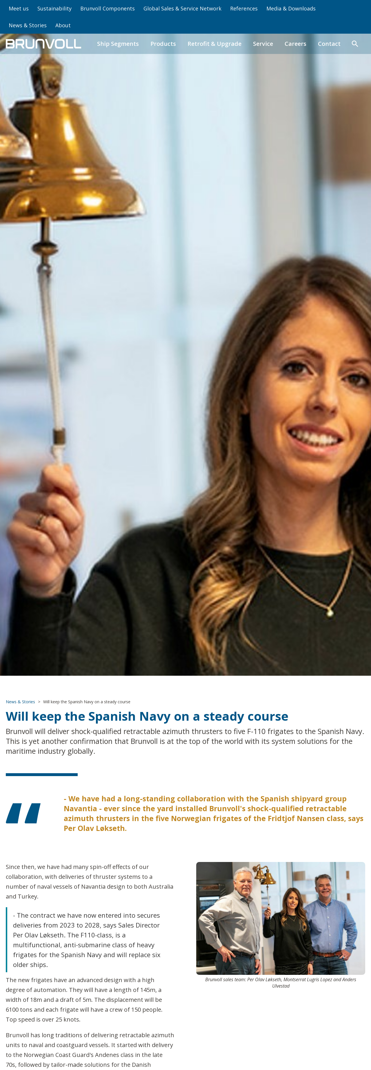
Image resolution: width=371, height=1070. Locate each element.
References (244, 8)
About (63, 25)
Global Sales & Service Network (182, 8)
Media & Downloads (291, 8)
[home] (43, 44)
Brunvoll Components (107, 8)
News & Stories (28, 25)
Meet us (19, 8)
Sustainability (54, 8)
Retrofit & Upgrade (214, 44)
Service (263, 44)
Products (163, 44)
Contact (329, 44)
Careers (295, 44)
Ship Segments (118, 44)
